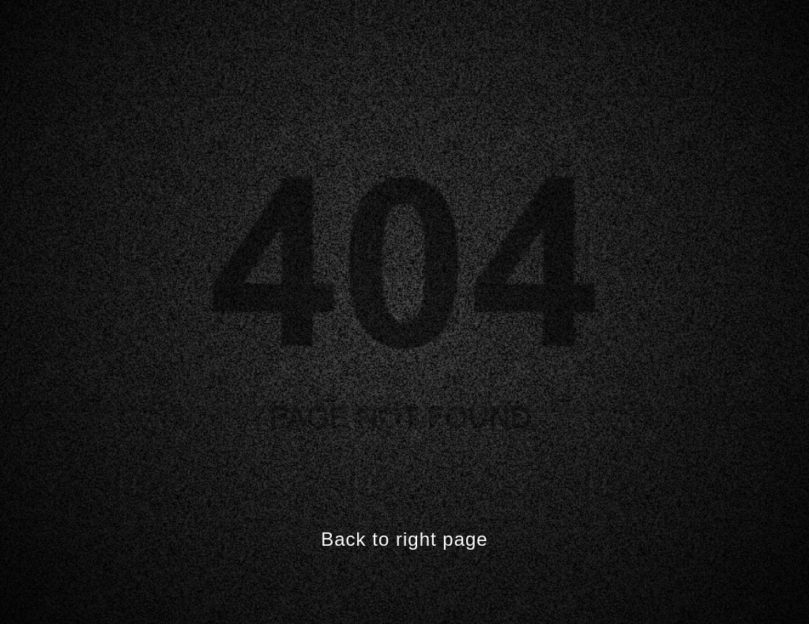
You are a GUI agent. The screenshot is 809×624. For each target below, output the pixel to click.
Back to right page (404, 539)
